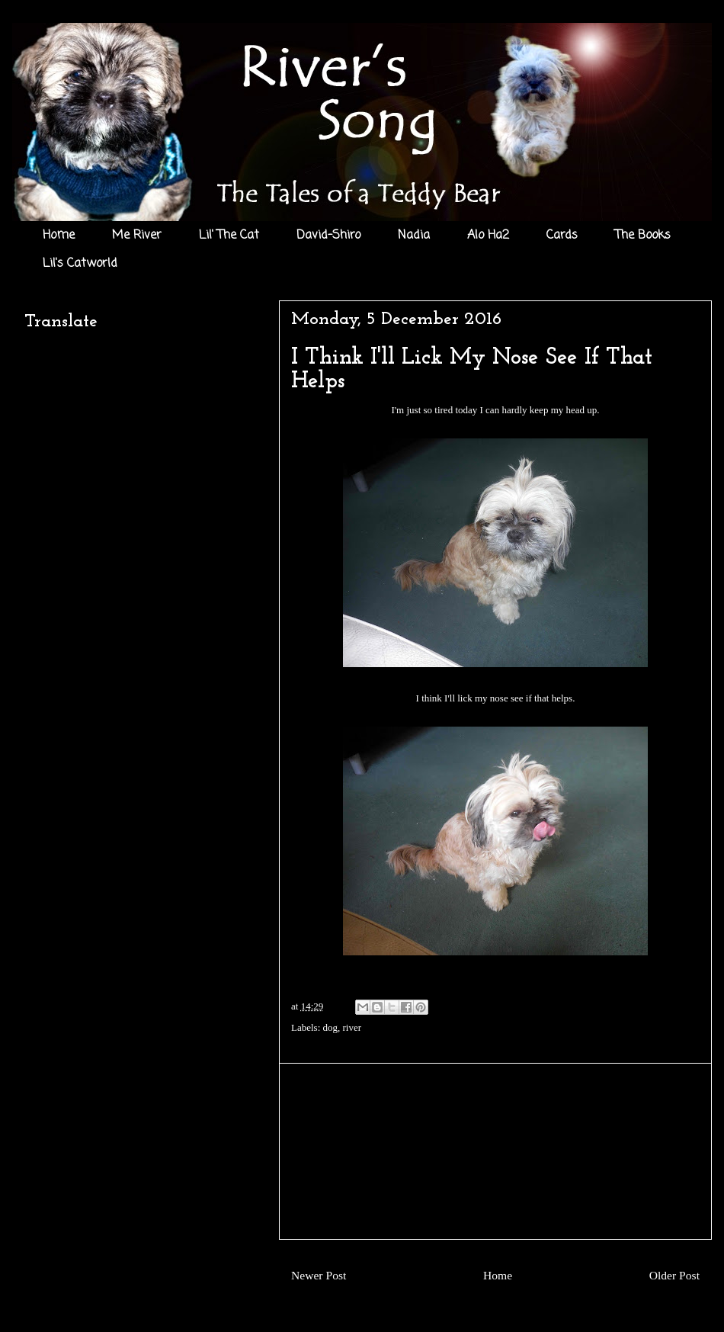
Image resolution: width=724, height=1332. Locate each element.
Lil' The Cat (229, 235)
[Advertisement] (496, 1151)
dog (330, 1027)
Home (59, 235)
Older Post (674, 1275)
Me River (137, 235)
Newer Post (318, 1275)
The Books (643, 235)
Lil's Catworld (80, 264)
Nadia (414, 235)
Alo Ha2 (488, 235)
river (352, 1027)
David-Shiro (328, 235)
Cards (562, 235)
